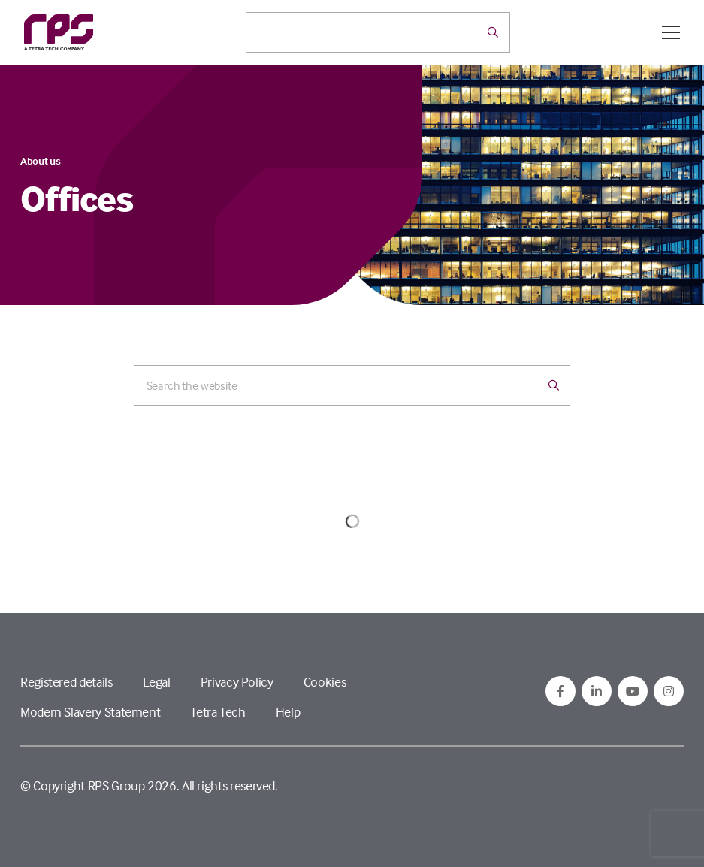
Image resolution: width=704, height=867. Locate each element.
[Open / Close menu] (671, 32)
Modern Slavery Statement (90, 711)
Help (288, 711)
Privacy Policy (237, 681)
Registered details (66, 681)
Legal (157, 681)
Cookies (325, 681)
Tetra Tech (217, 711)
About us (40, 160)
